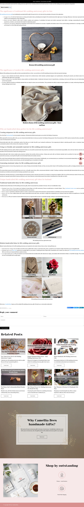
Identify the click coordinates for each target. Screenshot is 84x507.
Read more (42, 436)
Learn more (6, 365)
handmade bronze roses (70, 188)
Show (10, 7)
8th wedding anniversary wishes (76, 250)
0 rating (9, 308)
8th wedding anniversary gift (6, 14)
